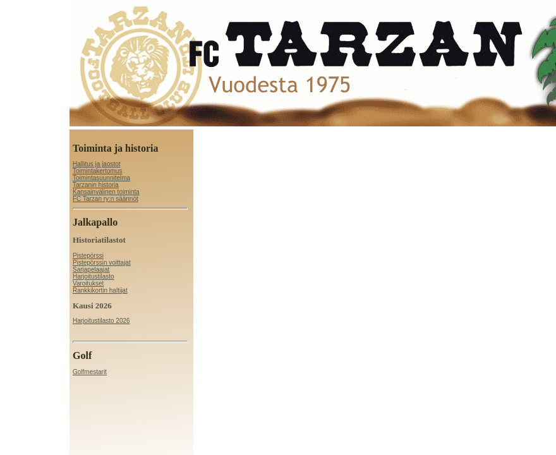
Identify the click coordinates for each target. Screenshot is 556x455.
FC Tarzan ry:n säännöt (105, 198)
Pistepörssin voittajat (102, 262)
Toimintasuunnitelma (101, 177)
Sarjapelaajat (91, 269)
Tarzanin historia (96, 184)
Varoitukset (88, 283)
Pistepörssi (88, 255)
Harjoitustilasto (93, 276)
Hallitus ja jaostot (97, 164)
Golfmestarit (90, 371)
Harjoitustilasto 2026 (101, 320)
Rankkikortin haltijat (100, 290)
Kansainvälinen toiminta (106, 191)
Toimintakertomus (97, 170)
